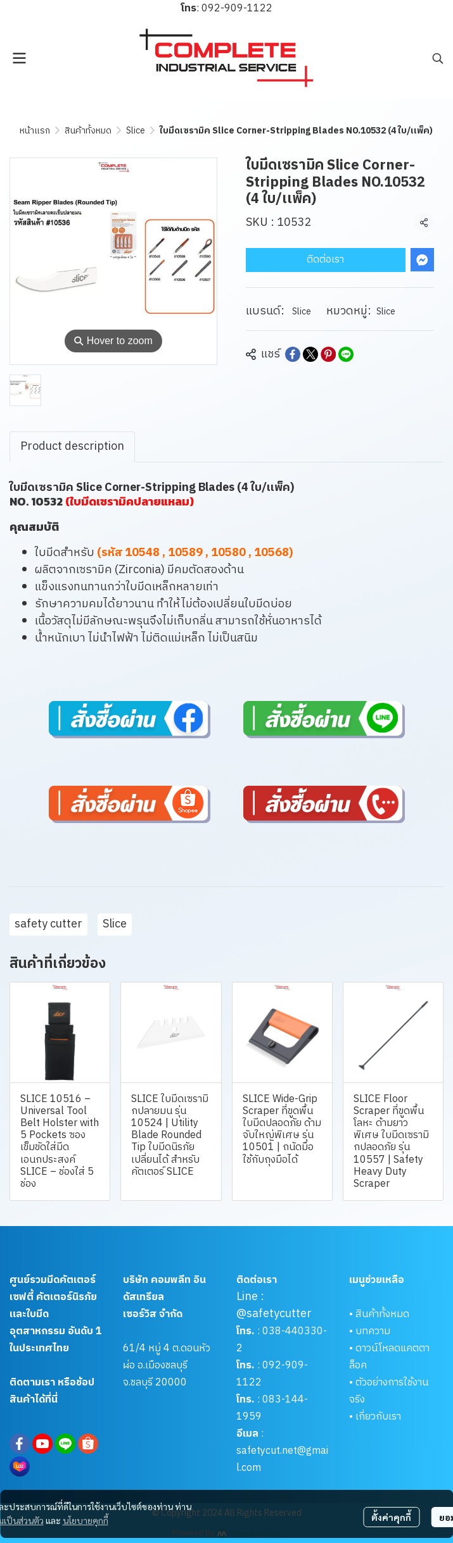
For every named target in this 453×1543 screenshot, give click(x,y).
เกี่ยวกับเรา (378, 1416)
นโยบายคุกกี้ (85, 1520)
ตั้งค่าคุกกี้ (391, 1517)
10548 (142, 552)
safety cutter (48, 924)
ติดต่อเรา (325, 259)
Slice (135, 130)
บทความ (372, 1331)
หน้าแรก (35, 130)
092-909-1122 (236, 8)
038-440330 (291, 1331)
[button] (438, 58)
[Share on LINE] (346, 354)
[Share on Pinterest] (328, 354)
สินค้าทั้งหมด (88, 130)
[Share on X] (310, 354)
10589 (185, 552)
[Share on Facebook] (292, 354)
